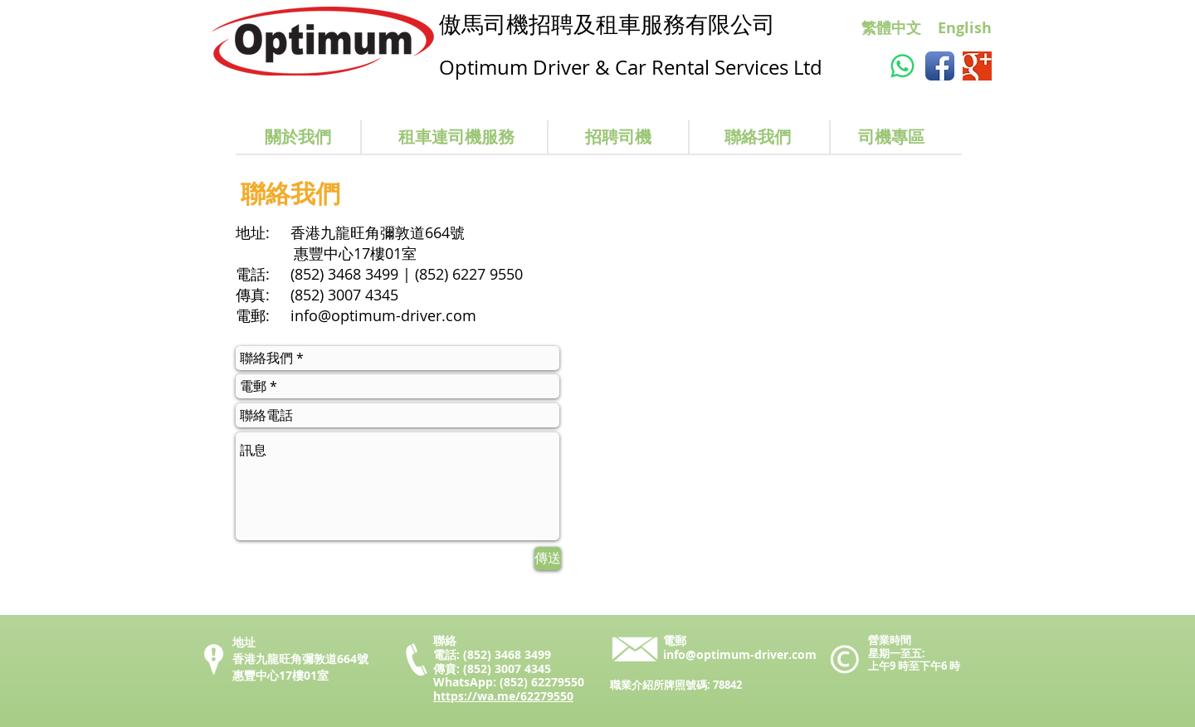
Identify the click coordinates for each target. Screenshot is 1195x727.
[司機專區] (891, 137)
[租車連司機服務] (456, 137)
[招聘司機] (618, 137)
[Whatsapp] (902, 66)
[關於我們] (298, 137)
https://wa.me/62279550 (503, 696)
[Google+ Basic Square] (977, 66)
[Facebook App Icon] (939, 66)
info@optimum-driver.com (383, 315)
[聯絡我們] (757, 137)
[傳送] (547, 558)
